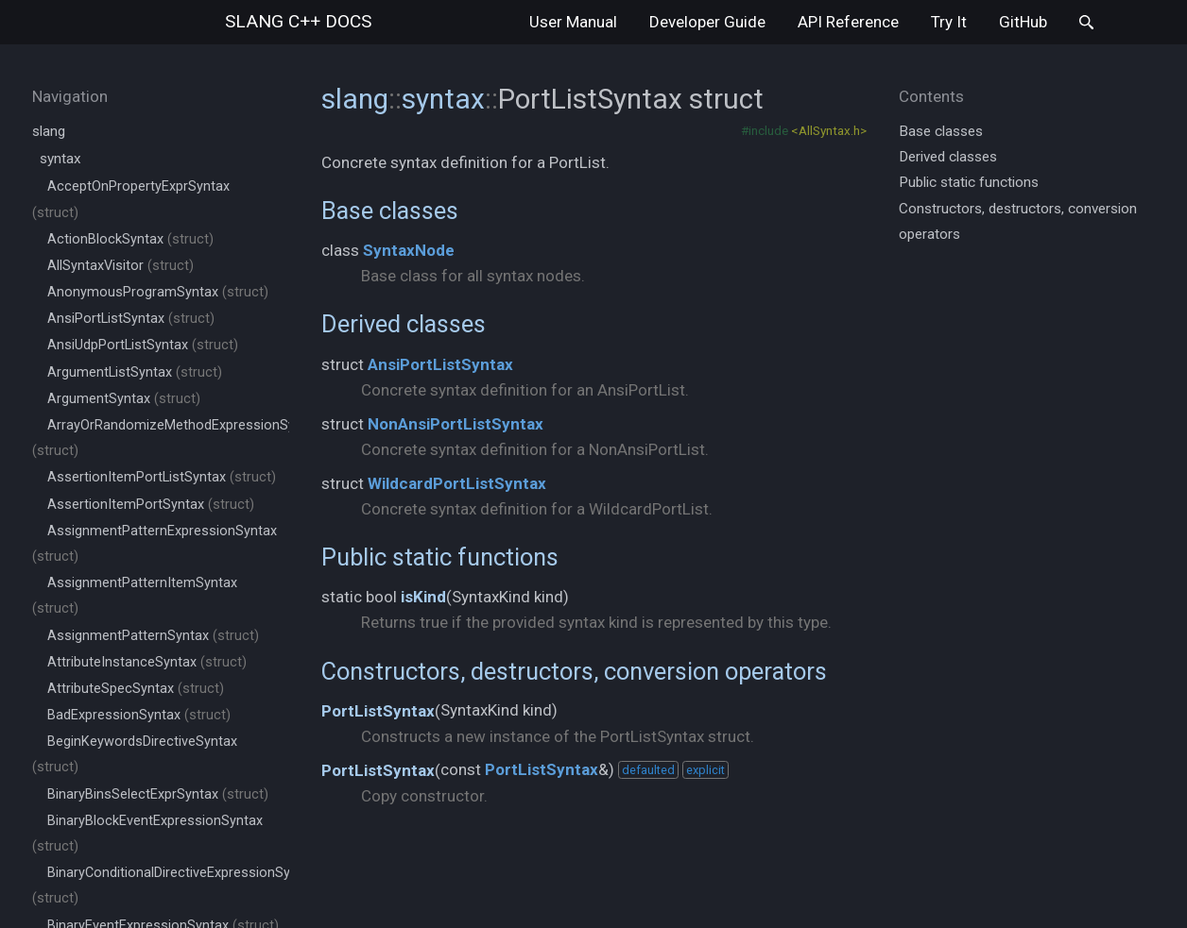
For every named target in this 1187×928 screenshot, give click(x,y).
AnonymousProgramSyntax (157, 292)
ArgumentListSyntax (134, 372)
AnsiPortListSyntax (131, 319)
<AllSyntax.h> (829, 130)
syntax (60, 158)
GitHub (1023, 21)
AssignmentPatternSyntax (153, 636)
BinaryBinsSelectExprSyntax (157, 794)
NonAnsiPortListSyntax (455, 423)
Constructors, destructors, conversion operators (574, 671)
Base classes (389, 210)
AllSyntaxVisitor (120, 266)
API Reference (848, 21)
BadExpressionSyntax (139, 715)
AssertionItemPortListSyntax (161, 477)
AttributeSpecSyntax (135, 689)
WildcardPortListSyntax (457, 483)
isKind (423, 596)
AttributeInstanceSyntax (147, 662)
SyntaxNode (409, 250)
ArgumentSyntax (123, 399)
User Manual (573, 21)
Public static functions (440, 557)
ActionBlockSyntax (130, 239)
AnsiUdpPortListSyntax (142, 345)
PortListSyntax (378, 710)
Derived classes (403, 324)
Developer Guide (707, 21)
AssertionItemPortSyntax (150, 505)
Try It (949, 21)
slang (298, 21)
